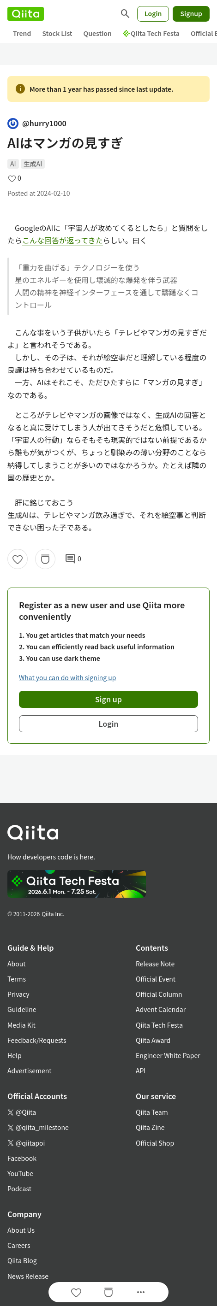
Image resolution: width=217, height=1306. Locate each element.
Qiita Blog (22, 1260)
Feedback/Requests (36, 1040)
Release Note (155, 963)
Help (14, 1055)
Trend (22, 33)
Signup (191, 13)
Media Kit (21, 1025)
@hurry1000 (36, 123)
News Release (27, 1276)
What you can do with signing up (67, 677)
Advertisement (29, 1070)
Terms (16, 978)
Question (98, 33)
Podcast (19, 1188)
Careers (18, 1245)
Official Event (155, 978)
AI (13, 163)
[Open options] (141, 1292)
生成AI (33, 163)
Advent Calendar (161, 1009)
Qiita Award (153, 1040)
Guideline (21, 1009)
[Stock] (45, 559)
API (140, 1070)
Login (153, 13)
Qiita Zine (150, 1127)
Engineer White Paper (168, 1055)
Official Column (159, 994)
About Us (21, 1230)
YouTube (20, 1173)
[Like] (17, 559)
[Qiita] (25, 14)
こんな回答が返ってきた (62, 240)
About (16, 963)
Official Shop (155, 1142)
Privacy (18, 994)
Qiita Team (152, 1112)
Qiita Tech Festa (151, 33)
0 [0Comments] (73, 559)
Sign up (108, 699)
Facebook (21, 1158)
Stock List (57, 33)
